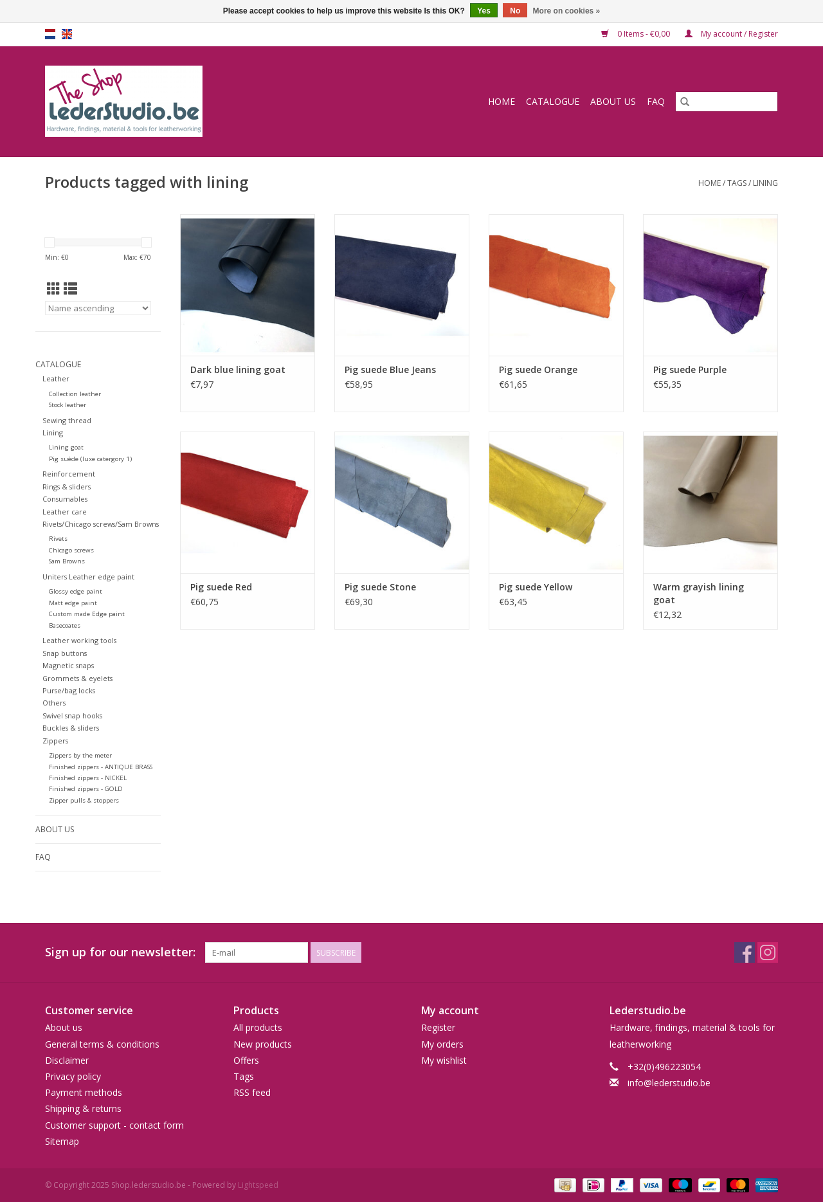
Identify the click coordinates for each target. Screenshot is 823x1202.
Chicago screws (71, 550)
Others (54, 702)
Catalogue (552, 101)
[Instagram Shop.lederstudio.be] (767, 952)
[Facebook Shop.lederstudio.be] (744, 952)
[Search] (726, 101)
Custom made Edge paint (87, 614)
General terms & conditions (102, 1044)
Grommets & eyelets (77, 678)
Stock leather (67, 405)
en (67, 34)
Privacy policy (73, 1076)
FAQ (656, 101)
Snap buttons (64, 653)
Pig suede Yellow (535, 587)
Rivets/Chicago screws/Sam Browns (100, 524)
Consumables (64, 499)
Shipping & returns (83, 1108)
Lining (52, 432)
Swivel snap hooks (72, 715)
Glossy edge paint (75, 591)
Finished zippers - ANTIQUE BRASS (100, 767)
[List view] (70, 289)
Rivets (58, 538)
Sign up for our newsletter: (120, 952)
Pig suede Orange (538, 369)
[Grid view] (53, 289)
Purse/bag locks (68, 690)
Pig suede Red (221, 587)
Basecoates (64, 625)
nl (50, 34)
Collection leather (75, 394)
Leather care (64, 511)
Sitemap (62, 1141)
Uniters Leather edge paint (88, 576)
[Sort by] (98, 308)
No (515, 10)
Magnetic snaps (68, 665)
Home (501, 101)
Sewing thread (66, 420)
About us (613, 101)
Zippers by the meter (80, 755)
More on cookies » (567, 10)
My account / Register (731, 33)
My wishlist (444, 1060)
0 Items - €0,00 (636, 33)
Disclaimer (67, 1060)
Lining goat (66, 447)
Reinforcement (68, 473)
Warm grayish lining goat (698, 593)
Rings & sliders (66, 486)
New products (262, 1044)
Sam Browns (67, 561)
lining (765, 183)
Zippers (55, 740)
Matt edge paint (73, 603)
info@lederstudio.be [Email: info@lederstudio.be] (669, 1083)
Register (438, 1027)
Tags (736, 183)
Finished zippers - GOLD (86, 789)
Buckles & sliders (70, 728)
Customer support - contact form (114, 1125)
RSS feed (252, 1092)
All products (257, 1027)
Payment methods (83, 1092)
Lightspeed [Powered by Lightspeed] (258, 1184)
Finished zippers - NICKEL (88, 778)
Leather (55, 378)
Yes (484, 10)
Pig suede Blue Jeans (390, 369)
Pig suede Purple (690, 369)
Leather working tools (79, 640)
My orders (442, 1044)
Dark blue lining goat (237, 369)
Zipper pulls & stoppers (84, 800)
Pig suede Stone (380, 587)
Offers (246, 1060)
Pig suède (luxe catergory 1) (90, 459)
